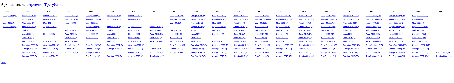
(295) (420, 49)
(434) (419, 23)
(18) (305, 27)
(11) (240, 27)
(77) (350, 41)
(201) (395, 30)
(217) (351, 16)
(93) (351, 56)
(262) (420, 19)
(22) (304, 30)
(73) (351, 45)
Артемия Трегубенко (46, 4)
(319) (373, 38)
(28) (283, 52)
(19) (262, 16)
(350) (419, 34)
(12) (263, 19)
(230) (373, 52)
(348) (374, 49)
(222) (420, 16)
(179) (396, 41)
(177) (397, 49)
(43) (328, 52)
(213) (373, 41)
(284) (420, 56)
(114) (396, 34)
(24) (306, 49)
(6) (30, 45)
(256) (373, 27)
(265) (421, 45)
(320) (419, 38)
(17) (284, 45)
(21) (305, 52)
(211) (397, 56)
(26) (328, 41)
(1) (9, 27)
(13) (240, 16)
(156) (351, 19)
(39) (442, 52)
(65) (351, 49)
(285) (419, 41)
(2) (29, 19)
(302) (418, 30)
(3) (27, 30)
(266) (397, 19)
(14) (284, 19)
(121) (374, 19)
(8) (50, 16)
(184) (397, 52)
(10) (156, 34)
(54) (350, 52)
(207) (397, 27)
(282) (373, 34)
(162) (351, 27)
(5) (29, 16)
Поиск (3, 63)
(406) (420, 27)
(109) (350, 34)
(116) (349, 30)
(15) (261, 23)
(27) (283, 41)
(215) (374, 56)
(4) (10, 16)
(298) (372, 30)
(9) (71, 52)
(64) (328, 16)
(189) (350, 23)
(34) (306, 56)
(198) (372, 23)
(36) (329, 19)
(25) (284, 56)
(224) (396, 23)
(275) (374, 45)
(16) (327, 38)
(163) (398, 45)
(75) (349, 38)
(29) (282, 30)
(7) (50, 56)
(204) (443, 56)
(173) (396, 38)
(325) (397, 16)
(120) (373, 16)
